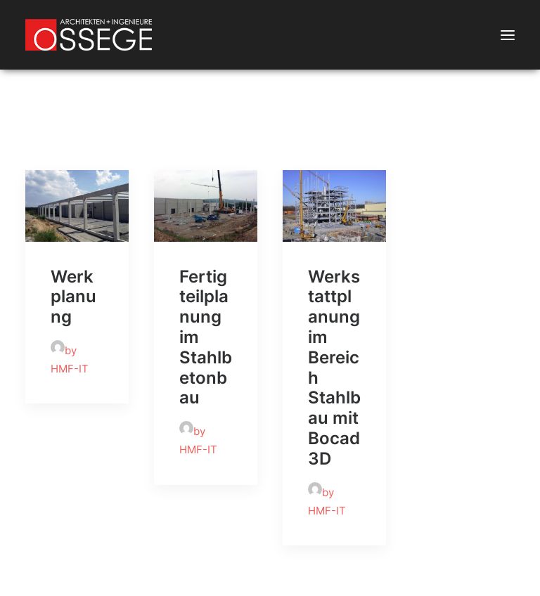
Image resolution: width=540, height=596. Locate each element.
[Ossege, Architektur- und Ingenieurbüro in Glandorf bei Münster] (88, 35)
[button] (507, 35)
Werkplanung (73, 297)
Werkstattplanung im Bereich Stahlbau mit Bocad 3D (334, 367)
